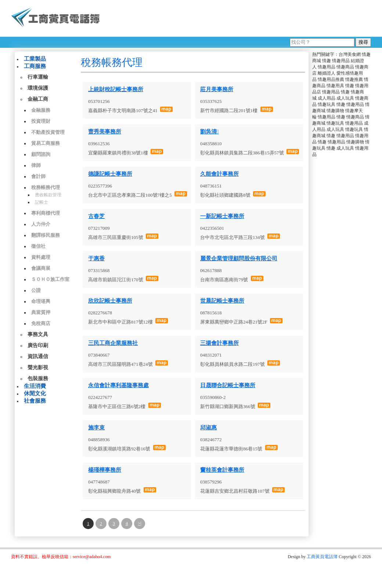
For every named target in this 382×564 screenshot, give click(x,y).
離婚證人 (326, 73)
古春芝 (96, 216)
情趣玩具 (326, 104)
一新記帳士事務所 (222, 216)
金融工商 (38, 99)
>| (139, 523)
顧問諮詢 (40, 154)
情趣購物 (335, 110)
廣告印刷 (38, 345)
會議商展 (40, 268)
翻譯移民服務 (45, 235)
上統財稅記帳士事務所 (115, 89)
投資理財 (40, 121)
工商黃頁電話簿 (322, 556)
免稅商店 (40, 323)
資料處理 (40, 257)
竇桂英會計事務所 (222, 470)
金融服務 (40, 110)
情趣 (326, 60)
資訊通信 (38, 356)
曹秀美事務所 (104, 132)
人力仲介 (40, 224)
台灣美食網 (350, 54)
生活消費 (35, 386)
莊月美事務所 (216, 89)
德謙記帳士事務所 (110, 174)
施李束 (96, 428)
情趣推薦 (354, 79)
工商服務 (35, 66)
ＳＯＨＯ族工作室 (50, 279)
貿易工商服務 (45, 143)
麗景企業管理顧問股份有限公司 (238, 258)
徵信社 (38, 246)
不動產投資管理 (48, 132)
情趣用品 (341, 60)
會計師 (38, 176)
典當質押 (40, 312)
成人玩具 (345, 98)
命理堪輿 (40, 301)
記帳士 (41, 202)
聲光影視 (38, 367)
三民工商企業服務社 (113, 343)
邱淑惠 (208, 428)
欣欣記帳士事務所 (110, 301)
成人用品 (326, 98)
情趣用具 (335, 85)
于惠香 (96, 258)
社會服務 (35, 401)
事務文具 (38, 334)
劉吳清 (209, 132)
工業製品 (35, 59)
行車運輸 (38, 77)
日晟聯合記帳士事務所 (227, 385)
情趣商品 (345, 66)
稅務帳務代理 (45, 187)
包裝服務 (38, 378)
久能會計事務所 (219, 174)
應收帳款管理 (48, 194)
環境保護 (38, 88)
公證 (36, 290)
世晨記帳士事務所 (222, 301)
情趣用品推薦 (331, 79)
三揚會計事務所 (219, 343)
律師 (36, 165)
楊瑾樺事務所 (104, 470)
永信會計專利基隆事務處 (118, 385)
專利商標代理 (45, 213)
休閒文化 (35, 393)
